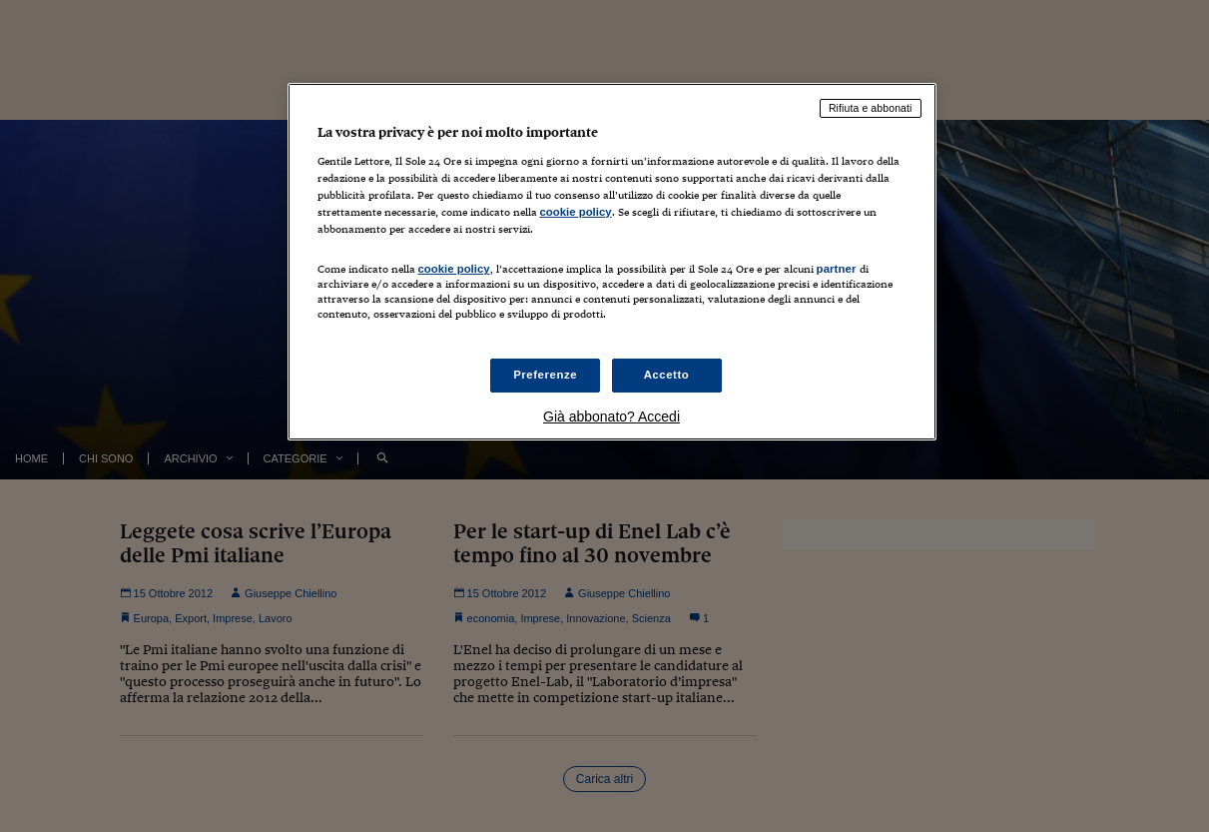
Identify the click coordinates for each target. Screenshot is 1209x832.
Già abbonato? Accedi (611, 416)
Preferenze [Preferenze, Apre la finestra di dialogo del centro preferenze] (545, 375)
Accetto (667, 375)
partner (837, 269)
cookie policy (576, 212)
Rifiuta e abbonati (870, 108)
